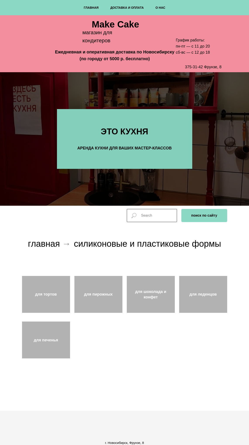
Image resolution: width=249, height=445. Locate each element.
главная (91, 7)
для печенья (46, 340)
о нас (160, 7)
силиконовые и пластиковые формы (147, 243)
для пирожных (98, 294)
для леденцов (203, 294)
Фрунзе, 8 (213, 67)
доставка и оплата (127, 7)
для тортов (46, 294)
